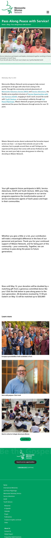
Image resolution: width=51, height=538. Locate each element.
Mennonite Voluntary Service (12, 493)
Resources (7, 505)
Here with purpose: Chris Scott (11, 395)
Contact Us (7, 531)
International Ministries (11, 488)
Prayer (6, 514)
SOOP (5, 499)
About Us (7, 528)
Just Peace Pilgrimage (10, 490)
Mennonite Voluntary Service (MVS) (15, 92)
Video (6, 522)
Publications (8, 517)
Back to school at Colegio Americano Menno (15, 434)
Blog (8, 24)
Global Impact (8, 534)
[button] (25, 439)
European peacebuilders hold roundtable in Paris (17, 356)
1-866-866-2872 (22, 467)
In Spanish (7, 508)
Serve (5, 485)
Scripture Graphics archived (12, 520)
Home (4, 24)
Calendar (7, 511)
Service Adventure (39, 92)
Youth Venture (10, 99)
